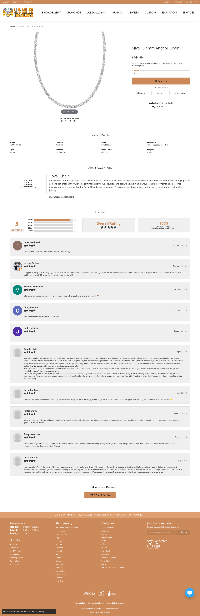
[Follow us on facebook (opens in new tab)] (150, 546)
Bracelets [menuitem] (59, 544)
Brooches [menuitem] (59, 577)
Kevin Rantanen (32, 390)
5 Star (30, 219)
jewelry (12, 26)
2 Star (30, 228)
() (75, 219)
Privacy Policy (79, 603)
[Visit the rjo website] (101, 593)
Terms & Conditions (96, 603)
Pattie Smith (30, 411)
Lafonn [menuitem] (103, 544)
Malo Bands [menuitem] (105, 551)
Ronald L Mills (31, 349)
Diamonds (73, 12)
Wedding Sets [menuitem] (61, 574)
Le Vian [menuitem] (104, 547)
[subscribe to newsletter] (184, 532)
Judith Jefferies (31, 328)
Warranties (180, 93)
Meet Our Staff (15, 551)
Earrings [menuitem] (59, 541)
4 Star (30, 222)
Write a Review (100, 495)
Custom (150, 12)
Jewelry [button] (134, 12)
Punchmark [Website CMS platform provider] (105, 612)
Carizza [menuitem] (104, 534)
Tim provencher (32, 434)
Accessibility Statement (116, 603)
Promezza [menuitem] (105, 554)
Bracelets (21, 26)
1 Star (30, 231)
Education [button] (169, 12)
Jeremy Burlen (31, 263)
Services (188, 12)
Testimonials (14, 554)
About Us (13, 544)
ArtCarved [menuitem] (105, 531)
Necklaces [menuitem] (60, 547)
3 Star (30, 225)
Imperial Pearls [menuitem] (106, 537)
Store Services (15, 564)
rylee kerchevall (32, 242)
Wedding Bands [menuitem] (62, 534)
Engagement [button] (51, 12)
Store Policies (15, 561)
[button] (166, 2)
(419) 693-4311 (69, 121)
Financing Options (16, 557)
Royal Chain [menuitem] (106, 561)
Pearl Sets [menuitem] (59, 581)
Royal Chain (106, 145)
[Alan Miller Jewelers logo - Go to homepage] (18, 12)
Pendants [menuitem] (59, 551)
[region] (69, 73)
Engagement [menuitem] (60, 531)
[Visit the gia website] (89, 593)
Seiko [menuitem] (103, 564)
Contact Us (14, 547)
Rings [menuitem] (58, 537)
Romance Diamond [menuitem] (108, 557)
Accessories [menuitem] (60, 571)
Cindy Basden (31, 307)
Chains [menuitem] (58, 561)
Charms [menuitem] (58, 557)
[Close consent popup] (54, 611)
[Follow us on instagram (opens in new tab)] (157, 546)
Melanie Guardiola (33, 286)
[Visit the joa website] (112, 593)
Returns (160, 93)
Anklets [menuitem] (58, 554)
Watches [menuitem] (59, 567)
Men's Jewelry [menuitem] (61, 564)
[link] (6, 2)
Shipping (141, 93)
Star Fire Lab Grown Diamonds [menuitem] (112, 567)
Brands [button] (117, 12)
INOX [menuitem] (103, 541)
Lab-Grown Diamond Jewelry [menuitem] (67, 527)
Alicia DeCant (31, 457)
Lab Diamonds (97, 12)
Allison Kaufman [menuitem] (107, 527)
